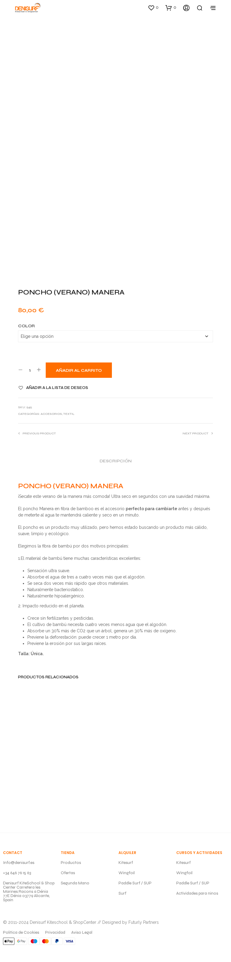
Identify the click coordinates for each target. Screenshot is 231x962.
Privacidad (55, 932)
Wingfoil (127, 872)
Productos (71, 862)
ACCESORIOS (51, 414)
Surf (122, 893)
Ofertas (68, 872)
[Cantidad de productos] (29, 370)
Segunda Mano (75, 883)
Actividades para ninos (197, 893)
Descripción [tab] (116, 461)
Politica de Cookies (21, 932)
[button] (153, 8)
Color (26, 326)
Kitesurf (126, 862)
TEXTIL (68, 414)
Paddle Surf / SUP (135, 883)
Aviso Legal (81, 932)
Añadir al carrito (79, 370)
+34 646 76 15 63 (17, 872)
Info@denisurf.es (18, 862)
